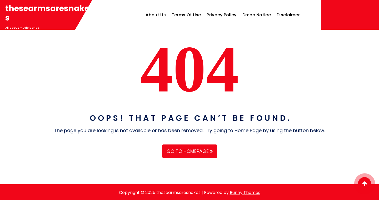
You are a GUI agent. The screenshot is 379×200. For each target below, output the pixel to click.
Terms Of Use (186, 15)
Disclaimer (288, 15)
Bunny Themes (245, 192)
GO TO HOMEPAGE (190, 151)
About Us (156, 15)
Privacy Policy (221, 15)
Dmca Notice (256, 15)
